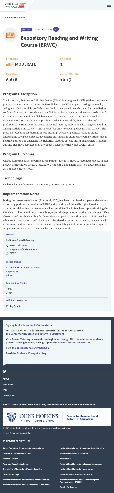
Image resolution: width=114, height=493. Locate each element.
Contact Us (8, 395)
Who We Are (9, 384)
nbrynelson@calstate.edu (23, 249)
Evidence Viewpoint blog (31, 353)
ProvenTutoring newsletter (74, 342)
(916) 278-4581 (18, 245)
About (6, 379)
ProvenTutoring (21, 339)
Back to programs (15, 17)
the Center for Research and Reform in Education (34, 333)
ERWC (13, 253)
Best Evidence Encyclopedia (32, 348)
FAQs (5, 390)
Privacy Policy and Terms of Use (17, 433)
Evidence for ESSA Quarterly (35, 325)
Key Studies (16, 306)
